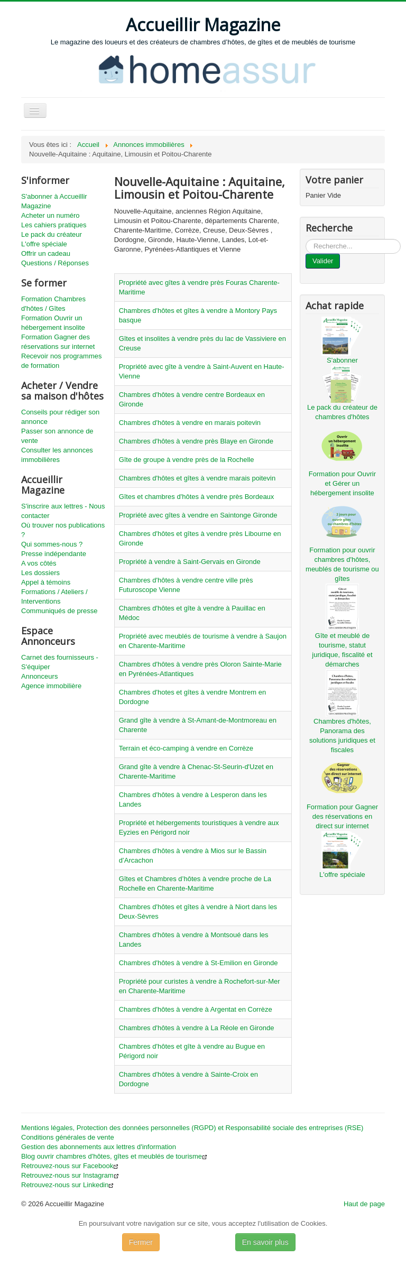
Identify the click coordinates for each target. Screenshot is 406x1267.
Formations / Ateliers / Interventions (54, 596)
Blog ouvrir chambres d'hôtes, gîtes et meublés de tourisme (114, 1156)
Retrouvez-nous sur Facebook (69, 1166)
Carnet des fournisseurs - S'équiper (59, 662)
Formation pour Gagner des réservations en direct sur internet (342, 816)
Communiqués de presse (59, 611)
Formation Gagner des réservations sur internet (58, 341)
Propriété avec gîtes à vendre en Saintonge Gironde (198, 515)
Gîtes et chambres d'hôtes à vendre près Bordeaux (196, 497)
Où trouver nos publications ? (63, 530)
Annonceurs (39, 676)
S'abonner (342, 360)
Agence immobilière (51, 686)
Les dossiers (40, 573)
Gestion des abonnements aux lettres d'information (98, 1147)
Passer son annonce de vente (57, 436)
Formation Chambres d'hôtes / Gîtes (53, 303)
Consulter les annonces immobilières (57, 455)
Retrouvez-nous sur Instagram (70, 1175)
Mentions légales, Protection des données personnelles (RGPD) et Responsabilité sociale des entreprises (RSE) (192, 1128)
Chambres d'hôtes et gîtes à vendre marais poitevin (197, 478)
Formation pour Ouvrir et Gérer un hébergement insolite (342, 483)
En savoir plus (265, 1242)
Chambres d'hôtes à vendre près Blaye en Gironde (196, 441)
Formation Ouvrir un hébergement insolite (53, 322)
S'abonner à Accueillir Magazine (54, 201)
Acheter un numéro (50, 215)
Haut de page (364, 1204)
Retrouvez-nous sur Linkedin (67, 1185)
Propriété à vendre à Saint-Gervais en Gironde (190, 562)
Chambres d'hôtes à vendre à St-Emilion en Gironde (198, 963)
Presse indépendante (53, 554)
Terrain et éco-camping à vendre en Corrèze (186, 748)
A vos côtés (38, 563)
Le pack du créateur (51, 234)
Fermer (141, 1242)
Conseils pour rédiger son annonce (60, 417)
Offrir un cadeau (45, 253)
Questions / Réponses (55, 263)
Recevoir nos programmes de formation (61, 360)
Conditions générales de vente (67, 1137)
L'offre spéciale (44, 244)
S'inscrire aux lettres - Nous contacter (63, 511)
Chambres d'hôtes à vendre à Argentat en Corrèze (195, 1009)
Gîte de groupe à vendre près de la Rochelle (186, 460)
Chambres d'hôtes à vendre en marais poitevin (190, 423)
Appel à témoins (45, 582)
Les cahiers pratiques (54, 225)
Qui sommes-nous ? (51, 544)
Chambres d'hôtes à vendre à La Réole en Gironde (196, 1028)
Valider (323, 261)
